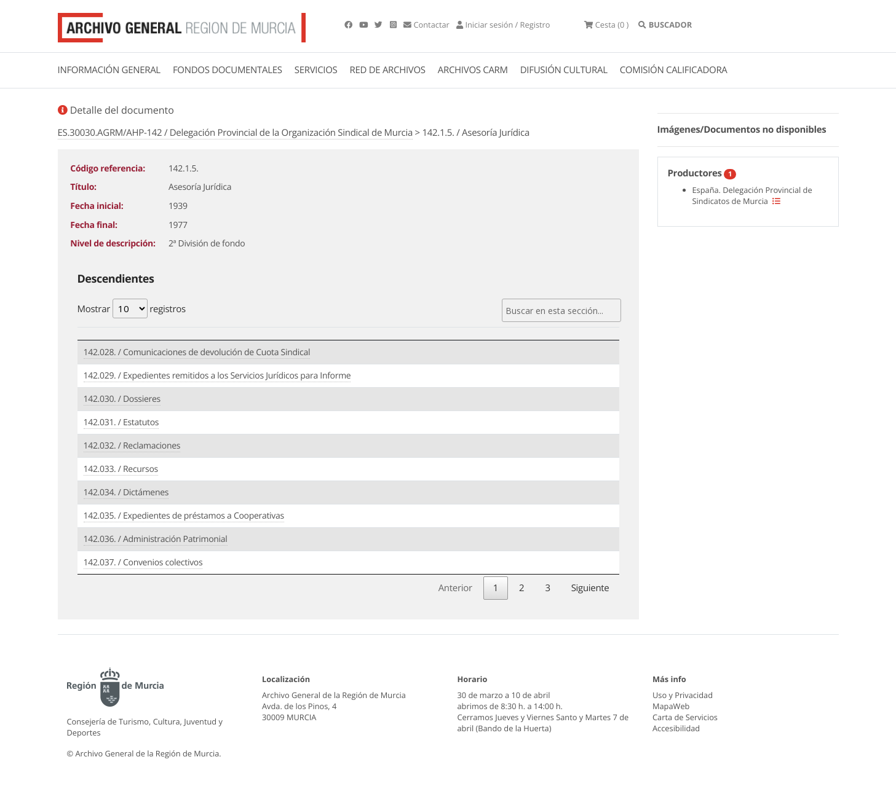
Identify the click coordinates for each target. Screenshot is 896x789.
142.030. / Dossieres (122, 399)
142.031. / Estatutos (121, 422)
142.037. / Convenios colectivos (143, 562)
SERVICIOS (316, 70)
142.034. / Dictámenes (126, 492)
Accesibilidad (676, 728)
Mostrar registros (131, 308)
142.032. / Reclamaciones (132, 446)
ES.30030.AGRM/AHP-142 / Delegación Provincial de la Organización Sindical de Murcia (235, 133)
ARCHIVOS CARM (473, 70)
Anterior (455, 588)
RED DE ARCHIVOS (388, 70)
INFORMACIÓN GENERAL (109, 70)
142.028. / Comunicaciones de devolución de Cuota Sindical (197, 352)
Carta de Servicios (685, 717)
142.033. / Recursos (121, 469)
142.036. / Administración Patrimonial (156, 539)
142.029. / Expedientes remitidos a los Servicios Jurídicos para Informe (217, 376)
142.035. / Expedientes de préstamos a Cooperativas (184, 516)
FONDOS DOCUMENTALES (227, 70)
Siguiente (590, 588)
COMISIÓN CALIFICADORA (674, 70)
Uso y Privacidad (682, 695)
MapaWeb (670, 706)
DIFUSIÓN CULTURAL (564, 70)
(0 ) (606, 24)
